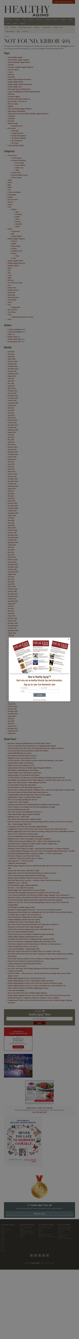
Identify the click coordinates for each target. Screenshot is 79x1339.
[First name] (29, 687)
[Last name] (49, 687)
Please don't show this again (39, 700)
